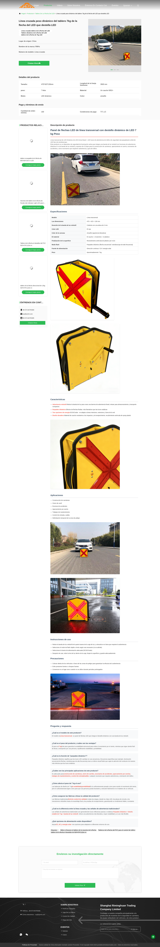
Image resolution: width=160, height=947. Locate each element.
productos (30, 13)
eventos (115, 5)
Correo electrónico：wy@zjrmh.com (32, 914)
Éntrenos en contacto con (96, 5)
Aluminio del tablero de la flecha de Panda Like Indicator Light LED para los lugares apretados (33, 203)
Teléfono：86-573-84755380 (30, 911)
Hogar (36, 5)
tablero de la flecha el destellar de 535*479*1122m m (68, 832)
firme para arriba (135, 929)
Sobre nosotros (73, 5)
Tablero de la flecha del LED (44, 13)
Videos (60, 5)
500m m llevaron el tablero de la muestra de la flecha (78, 830)
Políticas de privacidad (29, 945)
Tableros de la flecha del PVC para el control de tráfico (116, 830)
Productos (48, 5)
